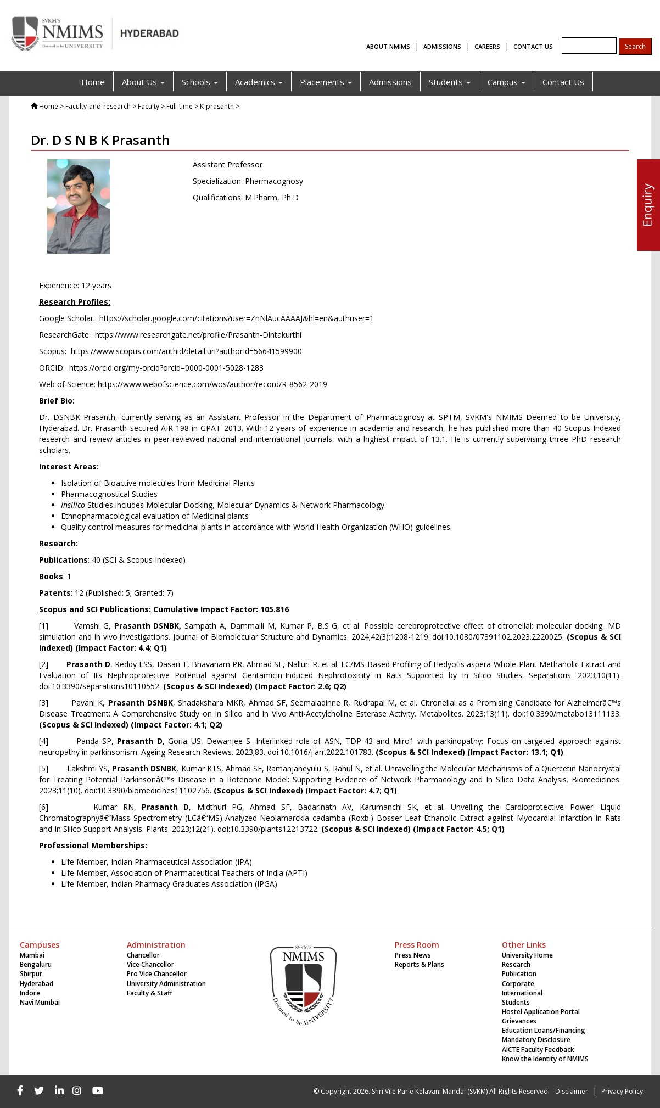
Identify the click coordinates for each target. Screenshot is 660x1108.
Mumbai (32, 955)
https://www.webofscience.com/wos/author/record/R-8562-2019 (212, 384)
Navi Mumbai (40, 1002)
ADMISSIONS (442, 46)
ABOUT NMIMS (388, 46)
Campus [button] (506, 81)
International (522, 993)
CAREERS (487, 46)
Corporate (518, 983)
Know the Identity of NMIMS (545, 1059)
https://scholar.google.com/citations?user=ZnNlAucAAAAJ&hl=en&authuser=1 (236, 318)
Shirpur (31, 973)
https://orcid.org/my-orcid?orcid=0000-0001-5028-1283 (166, 367)
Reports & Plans (419, 964)
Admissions (390, 81)
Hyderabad (36, 983)
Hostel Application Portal (541, 1011)
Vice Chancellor (150, 964)
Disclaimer (571, 1091)
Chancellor (143, 955)
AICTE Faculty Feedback (538, 1049)
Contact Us (563, 81)
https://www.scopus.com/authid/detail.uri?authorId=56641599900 (186, 351)
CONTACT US (533, 46)
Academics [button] (259, 81)
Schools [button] (200, 81)
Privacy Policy (622, 1091)
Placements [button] (326, 81)
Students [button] (450, 81)
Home (93, 81)
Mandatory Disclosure (536, 1039)
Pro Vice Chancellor (157, 973)
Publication (519, 973)
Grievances (519, 1021)
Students (516, 1002)
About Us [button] (143, 81)
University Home (527, 955)
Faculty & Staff (149, 993)
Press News (413, 955)
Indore (30, 993)
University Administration (166, 983)
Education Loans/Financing (543, 1030)
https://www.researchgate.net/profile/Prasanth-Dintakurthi (198, 334)
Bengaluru (36, 964)
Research (516, 964)
